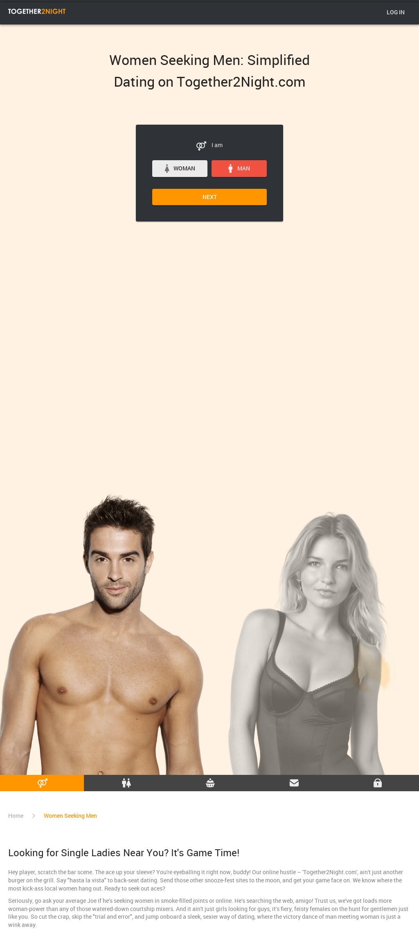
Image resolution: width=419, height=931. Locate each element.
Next (210, 197)
